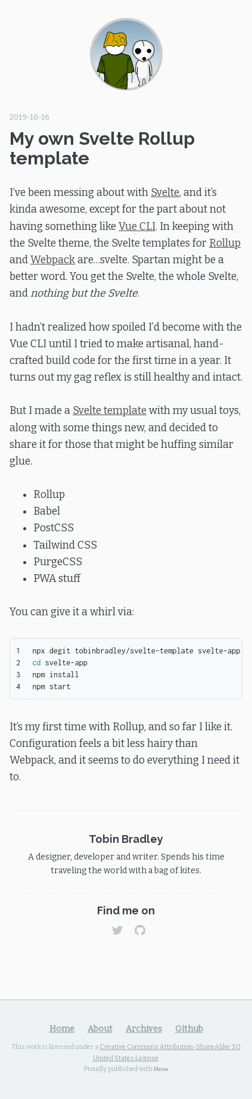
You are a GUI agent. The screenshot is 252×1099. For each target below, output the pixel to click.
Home (61, 1029)
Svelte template (110, 410)
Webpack (52, 260)
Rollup (225, 243)
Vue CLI (137, 226)
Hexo (161, 1068)
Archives (144, 1029)
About (100, 1029)
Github (189, 1029)
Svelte (165, 192)
